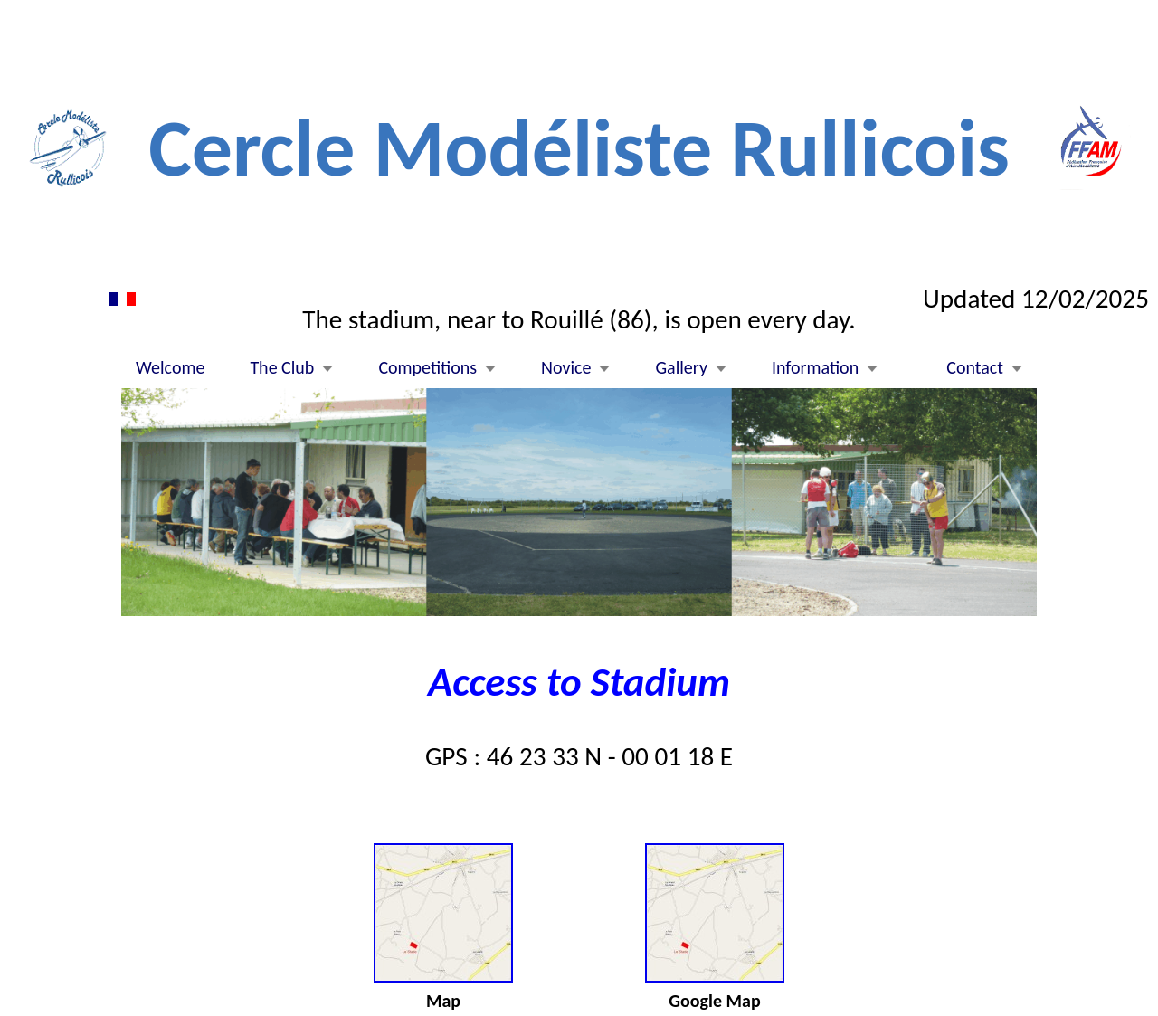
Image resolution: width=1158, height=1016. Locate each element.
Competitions (427, 367)
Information (815, 367)
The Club (282, 367)
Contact (974, 367)
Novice (566, 367)
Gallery (681, 367)
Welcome (170, 367)
